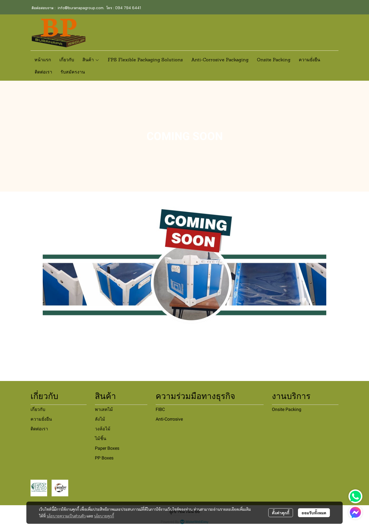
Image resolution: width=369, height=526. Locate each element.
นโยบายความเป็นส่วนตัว (66, 515)
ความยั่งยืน (41, 419)
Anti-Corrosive (169, 419)
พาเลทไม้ (104, 409)
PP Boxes (104, 458)
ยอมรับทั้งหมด (314, 512)
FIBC (160, 409)
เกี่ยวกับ (38, 409)
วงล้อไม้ (102, 428)
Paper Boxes (107, 448)
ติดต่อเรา (39, 428)
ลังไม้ (100, 419)
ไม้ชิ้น (100, 438)
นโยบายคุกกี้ (104, 515)
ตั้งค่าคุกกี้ (280, 512)
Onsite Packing (286, 409)
